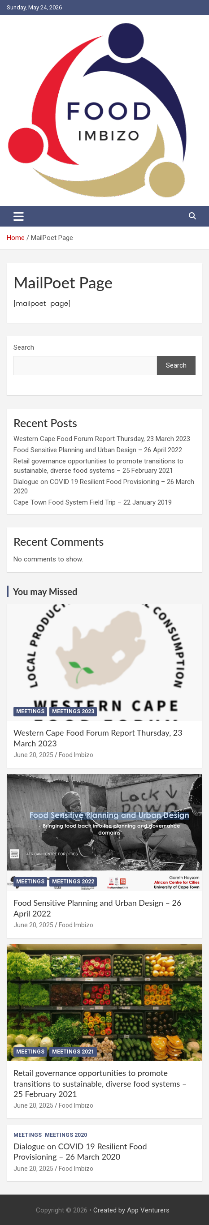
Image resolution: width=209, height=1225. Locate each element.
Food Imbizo (76, 754)
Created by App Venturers (131, 1210)
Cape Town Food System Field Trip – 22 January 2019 (92, 502)
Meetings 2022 (73, 881)
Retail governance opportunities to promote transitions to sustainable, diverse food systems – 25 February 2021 (100, 1083)
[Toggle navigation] (18, 216)
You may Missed (45, 591)
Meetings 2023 (73, 711)
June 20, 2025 (33, 754)
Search (23, 347)
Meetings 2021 (73, 1052)
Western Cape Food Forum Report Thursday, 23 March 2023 (101, 439)
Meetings (30, 711)
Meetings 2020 (66, 1135)
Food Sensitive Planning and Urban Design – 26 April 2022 (97, 450)
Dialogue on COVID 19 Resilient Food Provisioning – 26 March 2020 (80, 1151)
